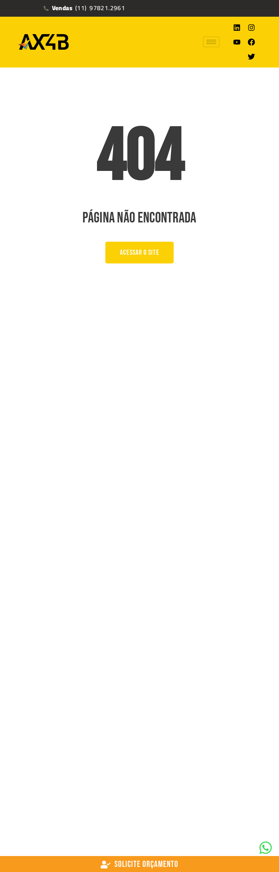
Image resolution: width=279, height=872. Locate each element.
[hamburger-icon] (211, 42)
